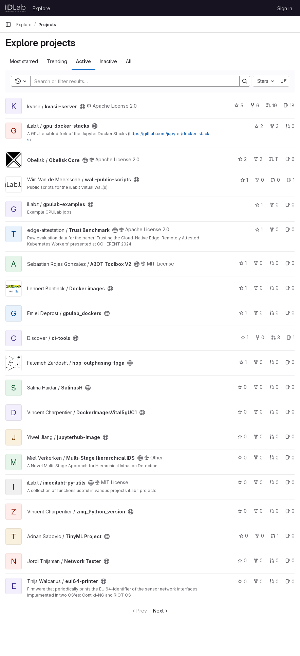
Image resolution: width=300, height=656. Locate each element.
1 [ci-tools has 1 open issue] (291, 337)
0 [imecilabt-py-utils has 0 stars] (242, 482)
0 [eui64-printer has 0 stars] (242, 581)
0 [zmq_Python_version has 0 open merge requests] (274, 511)
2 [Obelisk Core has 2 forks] (258, 159)
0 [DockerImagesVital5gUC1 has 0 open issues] (290, 412)
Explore (41, 8)
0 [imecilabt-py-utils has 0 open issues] (290, 482)
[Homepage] (15, 8)
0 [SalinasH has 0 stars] (242, 387)
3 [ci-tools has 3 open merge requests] (275, 337)
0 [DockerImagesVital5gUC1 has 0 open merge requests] (274, 412)
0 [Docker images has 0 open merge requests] (274, 288)
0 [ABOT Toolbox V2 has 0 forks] (258, 263)
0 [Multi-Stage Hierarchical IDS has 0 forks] (258, 457)
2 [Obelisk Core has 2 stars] (242, 159)
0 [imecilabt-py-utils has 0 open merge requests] (274, 482)
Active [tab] (83, 61)
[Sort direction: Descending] (283, 81)
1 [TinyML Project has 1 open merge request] (275, 536)
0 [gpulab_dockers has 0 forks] (258, 312)
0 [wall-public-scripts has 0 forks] (259, 180)
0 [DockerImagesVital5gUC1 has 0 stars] (242, 412)
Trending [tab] (57, 61)
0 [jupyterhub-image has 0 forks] (258, 436)
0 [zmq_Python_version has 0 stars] (242, 511)
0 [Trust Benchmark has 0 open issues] (290, 229)
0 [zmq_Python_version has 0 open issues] (290, 511)
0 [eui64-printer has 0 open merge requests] (274, 581)
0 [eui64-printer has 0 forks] (258, 581)
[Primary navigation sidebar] (8, 24)
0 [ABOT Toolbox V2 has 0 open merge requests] (274, 263)
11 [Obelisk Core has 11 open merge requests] (274, 159)
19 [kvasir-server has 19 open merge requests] (271, 105)
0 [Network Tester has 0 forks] (258, 560)
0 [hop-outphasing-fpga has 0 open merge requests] (274, 362)
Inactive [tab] (108, 61)
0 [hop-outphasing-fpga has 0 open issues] (290, 362)
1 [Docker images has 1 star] (243, 288)
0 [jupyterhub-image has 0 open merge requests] (274, 436)
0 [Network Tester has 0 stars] (242, 560)
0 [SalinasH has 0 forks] (258, 387)
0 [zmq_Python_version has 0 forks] (258, 511)
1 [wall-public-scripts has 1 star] (244, 180)
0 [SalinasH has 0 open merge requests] (274, 387)
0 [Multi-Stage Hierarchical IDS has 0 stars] (242, 457)
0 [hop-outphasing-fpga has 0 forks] (258, 362)
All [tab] (129, 61)
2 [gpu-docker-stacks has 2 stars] (258, 126)
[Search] (131, 81)
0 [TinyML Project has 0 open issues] (290, 536)
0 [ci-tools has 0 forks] (259, 337)
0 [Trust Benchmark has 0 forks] (274, 229)
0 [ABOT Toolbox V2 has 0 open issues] (290, 263)
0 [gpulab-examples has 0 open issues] (290, 204)
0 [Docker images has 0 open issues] (290, 288)
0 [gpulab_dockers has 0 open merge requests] (274, 312)
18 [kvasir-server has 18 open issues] (289, 105)
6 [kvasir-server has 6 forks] (254, 105)
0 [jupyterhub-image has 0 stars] (242, 436)
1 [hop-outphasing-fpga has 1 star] (243, 362)
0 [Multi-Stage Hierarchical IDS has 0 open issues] (290, 457)
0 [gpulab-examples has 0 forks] (274, 204)
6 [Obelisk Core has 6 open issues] (290, 159)
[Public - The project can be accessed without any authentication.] (82, 106)
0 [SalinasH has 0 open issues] (290, 387)
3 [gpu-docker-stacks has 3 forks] (274, 126)
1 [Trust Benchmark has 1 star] (259, 229)
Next (161, 611)
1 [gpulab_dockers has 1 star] (243, 312)
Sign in (284, 8)
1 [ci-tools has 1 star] (244, 337)
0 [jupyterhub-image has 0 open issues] (290, 436)
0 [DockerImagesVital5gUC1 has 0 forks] (258, 412)
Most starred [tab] (24, 61)
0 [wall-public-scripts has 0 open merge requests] (275, 180)
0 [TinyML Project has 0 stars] (243, 536)
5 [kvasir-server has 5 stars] (238, 105)
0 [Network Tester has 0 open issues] (290, 560)
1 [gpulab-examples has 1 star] (259, 204)
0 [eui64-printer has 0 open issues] (290, 581)
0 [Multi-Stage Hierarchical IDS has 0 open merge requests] (274, 457)
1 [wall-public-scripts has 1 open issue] (291, 180)
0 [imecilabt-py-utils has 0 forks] (258, 482)
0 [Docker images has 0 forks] (258, 288)
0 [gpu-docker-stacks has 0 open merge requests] (290, 126)
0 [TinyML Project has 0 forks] (259, 536)
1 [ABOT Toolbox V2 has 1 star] (243, 263)
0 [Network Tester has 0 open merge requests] (274, 560)
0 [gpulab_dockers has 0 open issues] (290, 312)
